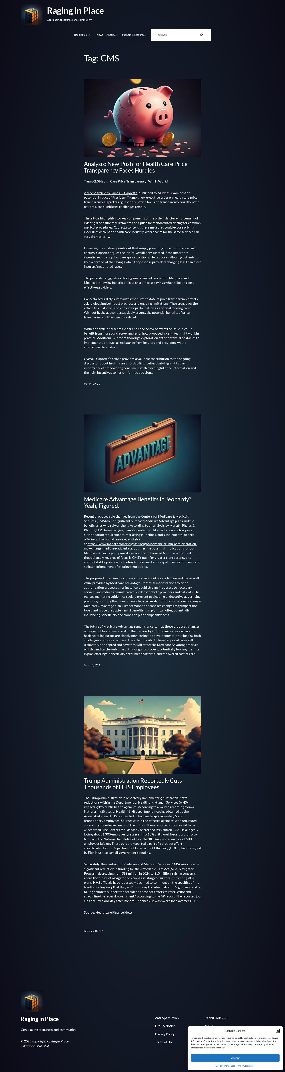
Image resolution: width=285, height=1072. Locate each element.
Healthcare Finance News (114, 912)
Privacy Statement (245, 1065)
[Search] (201, 35)
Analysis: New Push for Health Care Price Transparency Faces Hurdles (136, 167)
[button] (278, 1031)
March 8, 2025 (92, 383)
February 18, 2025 (94, 930)
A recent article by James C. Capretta (110, 193)
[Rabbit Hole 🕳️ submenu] (92, 35)
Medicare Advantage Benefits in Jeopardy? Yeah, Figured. (137, 502)
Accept (235, 1057)
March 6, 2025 (92, 665)
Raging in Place (75, 10)
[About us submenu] (118, 35)
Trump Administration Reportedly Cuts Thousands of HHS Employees (133, 783)
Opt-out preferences (225, 1065)
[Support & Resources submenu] (147, 35)
